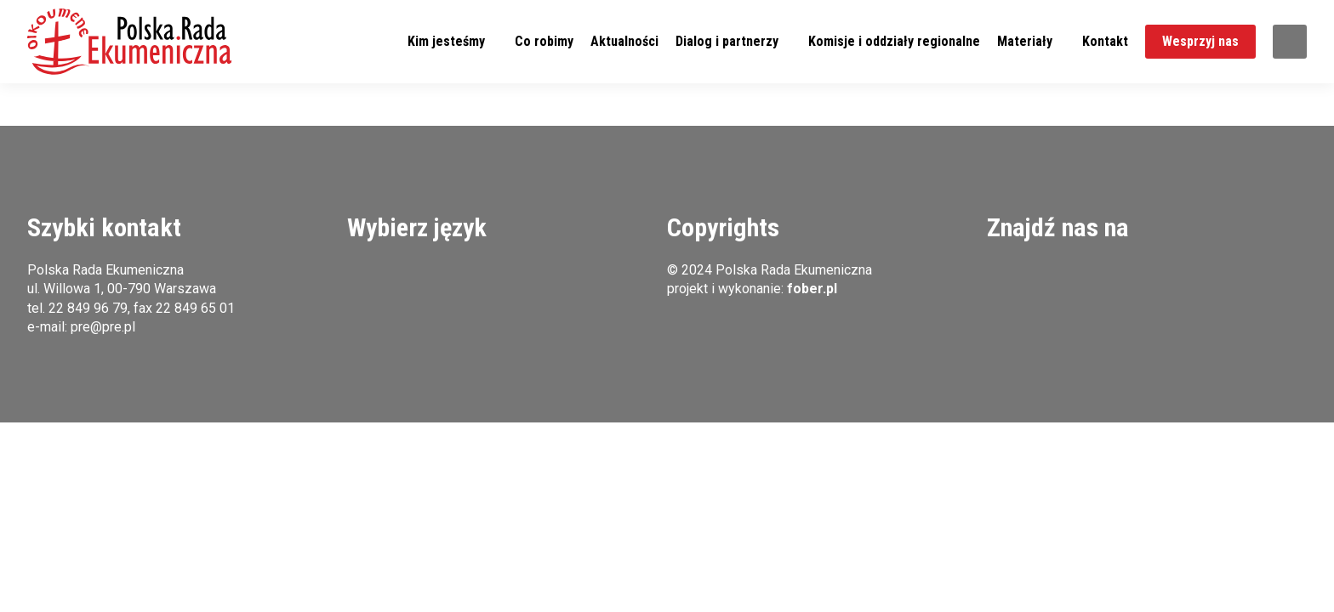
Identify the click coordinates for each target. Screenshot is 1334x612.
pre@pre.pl (103, 327)
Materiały (1024, 41)
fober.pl (812, 288)
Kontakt (1105, 41)
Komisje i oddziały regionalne (894, 41)
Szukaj (1290, 42)
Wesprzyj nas (1200, 41)
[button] (129, 41)
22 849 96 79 (88, 308)
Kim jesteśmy (446, 41)
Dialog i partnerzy (727, 41)
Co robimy (544, 41)
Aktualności (624, 41)
